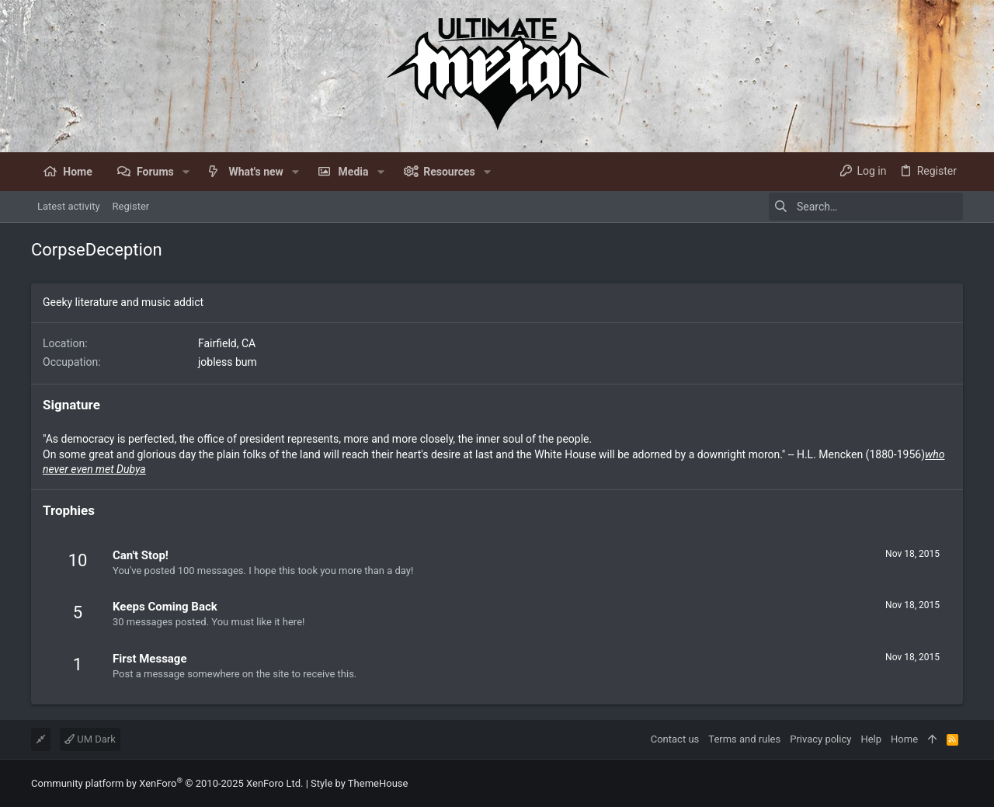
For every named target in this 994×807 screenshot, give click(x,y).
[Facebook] (956, 783)
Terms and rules (744, 739)
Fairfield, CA (226, 343)
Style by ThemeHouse (359, 783)
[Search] (866, 207)
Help (870, 739)
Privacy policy (820, 739)
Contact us (675, 739)
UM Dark (90, 739)
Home (904, 739)
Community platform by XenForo (167, 783)
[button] (186, 172)
